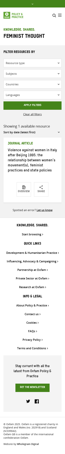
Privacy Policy (32, 339)
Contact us (32, 314)
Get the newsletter (32, 387)
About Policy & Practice (31, 305)
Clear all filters (32, 114)
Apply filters (32, 105)
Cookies (31, 322)
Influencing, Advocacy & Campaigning (31, 261)
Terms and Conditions (31, 348)
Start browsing (31, 234)
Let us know (45, 210)
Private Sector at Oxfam (31, 278)
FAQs (31, 331)
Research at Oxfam (31, 287)
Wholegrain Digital (28, 444)
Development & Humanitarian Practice (31, 253)
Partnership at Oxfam (31, 270)
